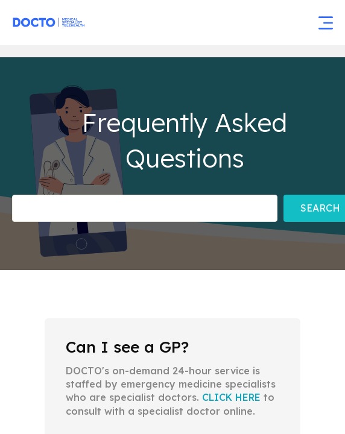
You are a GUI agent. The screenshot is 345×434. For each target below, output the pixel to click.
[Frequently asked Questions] (144, 208)
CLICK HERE (231, 397)
